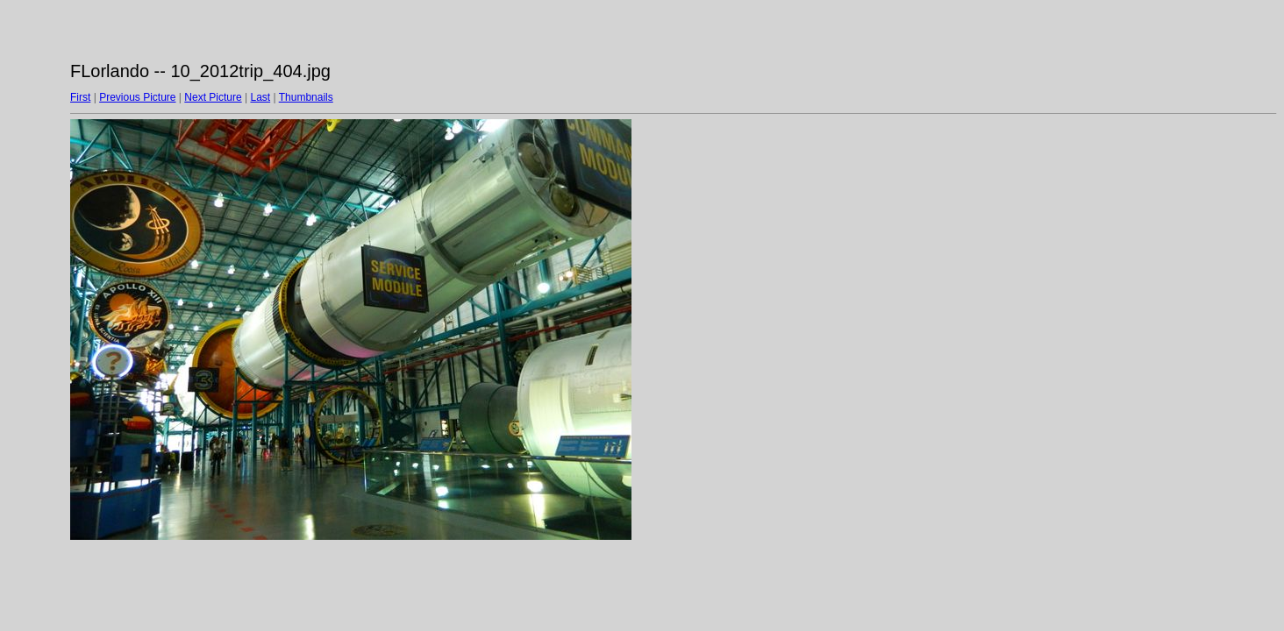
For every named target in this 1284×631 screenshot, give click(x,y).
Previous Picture (137, 97)
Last (260, 97)
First (80, 97)
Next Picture (212, 97)
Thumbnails (306, 97)
